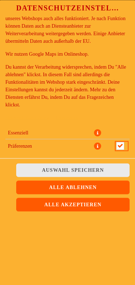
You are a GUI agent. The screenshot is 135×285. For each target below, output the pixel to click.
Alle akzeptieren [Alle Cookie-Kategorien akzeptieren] (73, 204)
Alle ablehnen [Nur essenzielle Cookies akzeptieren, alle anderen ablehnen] (72, 187)
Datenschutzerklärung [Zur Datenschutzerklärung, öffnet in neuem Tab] (27, 117)
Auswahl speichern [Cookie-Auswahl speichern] (73, 170)
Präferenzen (20, 145)
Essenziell (18, 132)
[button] (97, 132)
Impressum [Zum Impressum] (67, 117)
